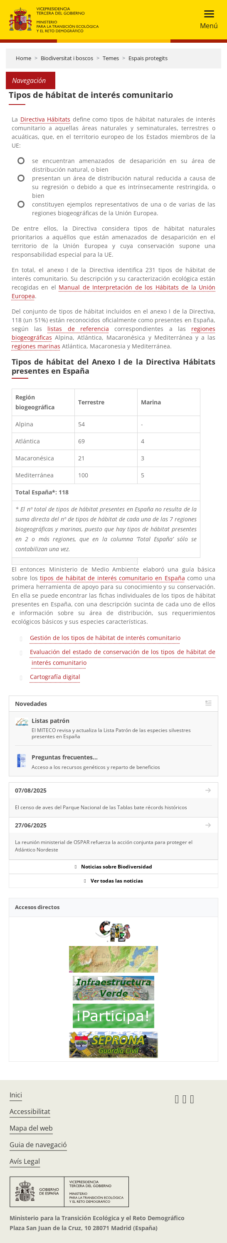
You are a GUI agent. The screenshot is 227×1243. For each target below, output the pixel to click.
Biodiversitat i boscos (67, 58)
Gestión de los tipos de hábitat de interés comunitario (105, 638)
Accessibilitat (30, 1111)
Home (23, 58)
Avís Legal (25, 1161)
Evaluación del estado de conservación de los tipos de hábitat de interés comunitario (122, 657)
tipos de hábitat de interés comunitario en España (112, 578)
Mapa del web (31, 1128)
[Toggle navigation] (206, 19)
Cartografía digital (55, 677)
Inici (16, 1094)
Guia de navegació (38, 1144)
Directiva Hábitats (45, 119)
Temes (111, 58)
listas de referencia (78, 329)
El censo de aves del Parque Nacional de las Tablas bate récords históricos (101, 807)
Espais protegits (148, 58)
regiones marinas (36, 346)
